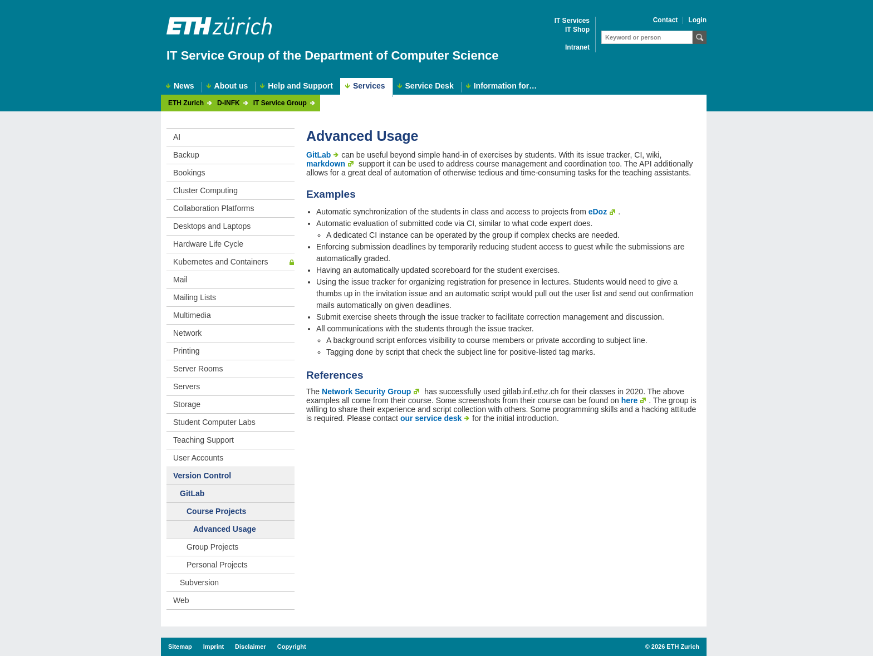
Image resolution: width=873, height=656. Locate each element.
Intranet (577, 47)
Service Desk (429, 86)
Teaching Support (203, 439)
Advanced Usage (224, 529)
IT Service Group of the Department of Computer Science (332, 55)
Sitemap (180, 646)
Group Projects (212, 546)
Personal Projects (217, 564)
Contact (665, 20)
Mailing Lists (194, 297)
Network (187, 333)
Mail (180, 279)
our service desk (431, 418)
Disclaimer (250, 646)
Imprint (213, 646)
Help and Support (300, 86)
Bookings (189, 172)
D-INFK (228, 103)
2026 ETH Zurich (675, 646)
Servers (186, 386)
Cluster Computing (205, 190)
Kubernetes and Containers (220, 261)
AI (176, 137)
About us (231, 86)
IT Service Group (280, 103)
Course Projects (216, 511)
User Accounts (198, 457)
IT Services (572, 21)
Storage (186, 404)
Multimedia (192, 315)
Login (697, 20)
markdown (325, 163)
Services (369, 85)
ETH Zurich (186, 103)
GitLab (192, 493)
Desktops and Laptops (212, 226)
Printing (186, 350)
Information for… (505, 86)
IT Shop (577, 29)
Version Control (202, 475)
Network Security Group (366, 391)
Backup (186, 154)
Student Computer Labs (214, 422)
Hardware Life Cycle (208, 243)
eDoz (597, 211)
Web (181, 600)
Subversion (199, 582)
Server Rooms (198, 368)
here (629, 400)
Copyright (291, 646)
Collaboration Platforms (213, 208)
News (184, 86)
